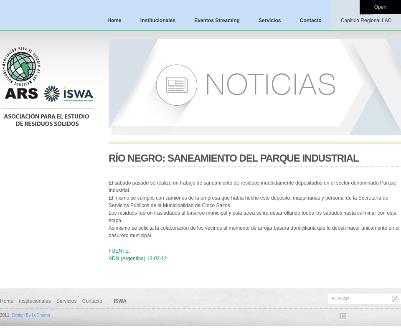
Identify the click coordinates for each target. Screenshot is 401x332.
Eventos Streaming (217, 20)
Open (380, 7)
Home (114, 20)
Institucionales (157, 20)
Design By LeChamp (31, 315)
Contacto (311, 20)
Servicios (270, 20)
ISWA (366, 16)
